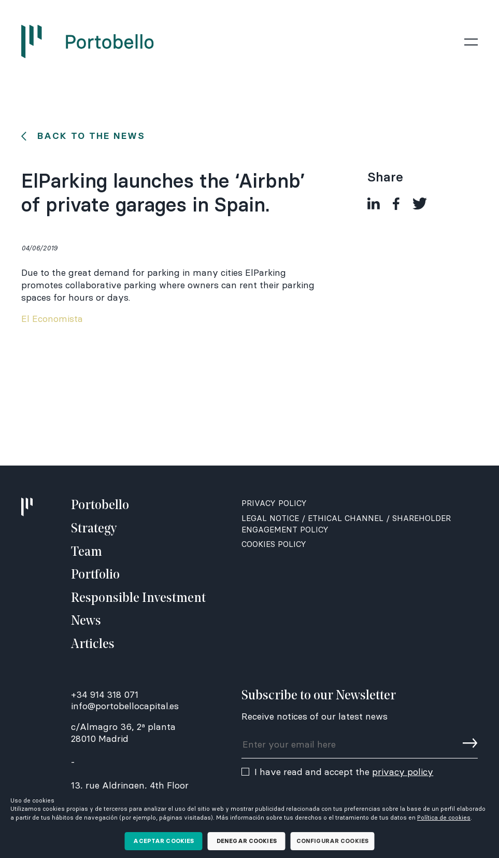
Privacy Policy (274, 503)
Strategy (94, 529)
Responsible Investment (138, 598)
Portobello (100, 505)
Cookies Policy (273, 544)
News (86, 621)
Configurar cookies (332, 841)
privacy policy (402, 772)
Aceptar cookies (163, 841)
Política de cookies (444, 817)
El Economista (52, 319)
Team (86, 552)
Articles (93, 644)
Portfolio (95, 575)
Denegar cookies (247, 841)
